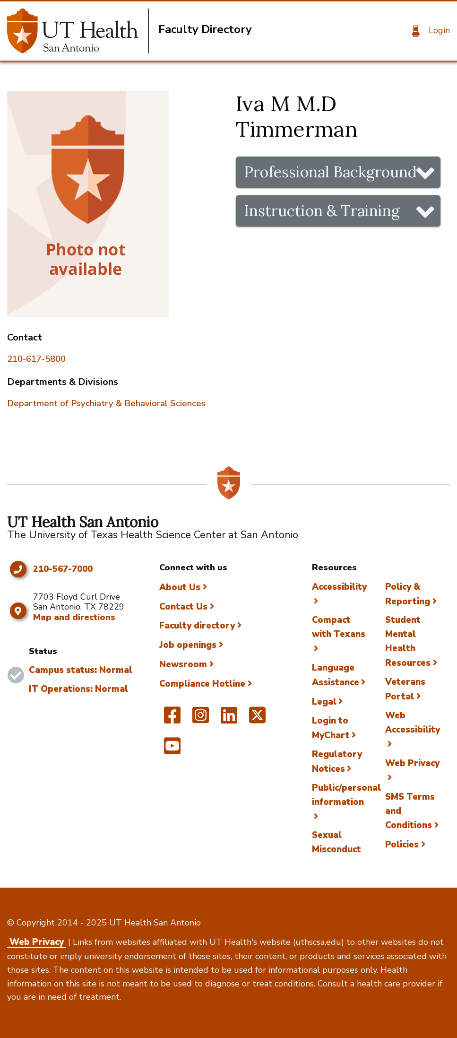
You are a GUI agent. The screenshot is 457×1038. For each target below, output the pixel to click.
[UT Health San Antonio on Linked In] (229, 719)
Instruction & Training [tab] (322, 210)
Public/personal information (346, 795)
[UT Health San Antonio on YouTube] (172, 750)
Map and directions (74, 617)
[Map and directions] (17, 610)
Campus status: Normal (80, 670)
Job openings (187, 645)
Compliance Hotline (202, 684)
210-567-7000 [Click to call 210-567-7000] (63, 569)
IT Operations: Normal (78, 689)
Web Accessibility (412, 722)
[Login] (427, 31)
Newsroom (183, 664)
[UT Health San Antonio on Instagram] (200, 719)
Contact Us (183, 607)
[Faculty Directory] (78, 31)
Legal (324, 702)
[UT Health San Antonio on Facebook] (172, 719)
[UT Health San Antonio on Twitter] (257, 719)
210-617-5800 (36, 359)
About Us (179, 587)
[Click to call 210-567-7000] (17, 569)
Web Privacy (36, 942)
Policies (402, 844)
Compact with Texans (338, 627)
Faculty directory (197, 625)
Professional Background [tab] (330, 172)
